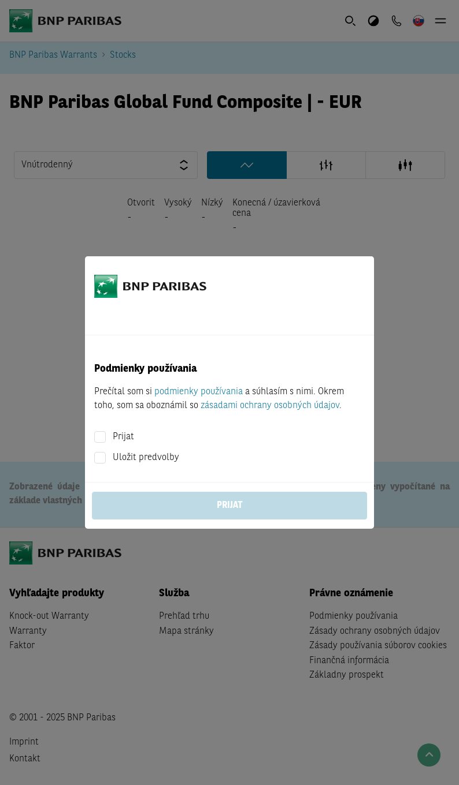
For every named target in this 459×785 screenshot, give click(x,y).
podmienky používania (198, 392)
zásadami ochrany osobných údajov (270, 405)
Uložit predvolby (146, 457)
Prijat (123, 437)
